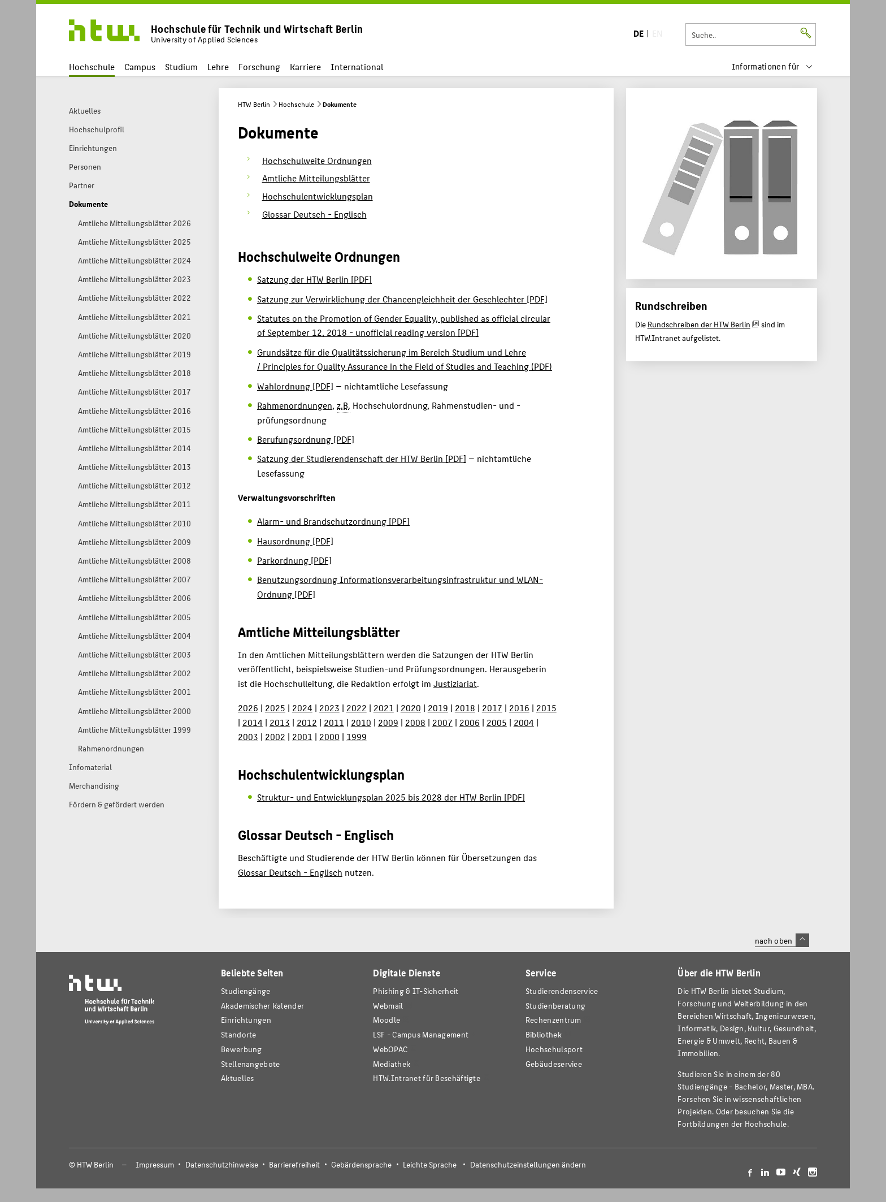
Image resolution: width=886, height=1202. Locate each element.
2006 (469, 722)
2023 (329, 708)
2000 (329, 736)
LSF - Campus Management (420, 1034)
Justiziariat (455, 683)
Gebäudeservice (553, 1064)
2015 (546, 708)
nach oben (782, 940)
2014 (252, 722)
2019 (438, 708)
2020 (411, 708)
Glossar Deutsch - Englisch (290, 872)
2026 (248, 708)
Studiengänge (246, 991)
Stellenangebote (250, 1064)
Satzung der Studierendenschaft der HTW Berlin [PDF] (361, 458)
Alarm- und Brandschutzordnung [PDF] (333, 521)
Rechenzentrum (553, 1020)
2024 (302, 708)
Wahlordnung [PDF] (295, 386)
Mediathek (391, 1064)
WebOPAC (390, 1049)
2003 (248, 736)
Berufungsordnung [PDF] (305, 439)
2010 (361, 722)
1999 (356, 736)
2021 (383, 708)
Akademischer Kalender (262, 1005)
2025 (275, 708)
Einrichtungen (246, 1020)
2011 (334, 722)
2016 (519, 708)
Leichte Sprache (430, 1164)
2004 (524, 722)
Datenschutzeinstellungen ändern (528, 1164)
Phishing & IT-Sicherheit (415, 991)
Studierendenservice (561, 991)
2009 (388, 722)
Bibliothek (543, 1034)
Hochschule (92, 66)
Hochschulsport (554, 1049)
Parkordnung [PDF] (294, 560)
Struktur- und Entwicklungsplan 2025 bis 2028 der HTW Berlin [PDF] (391, 797)
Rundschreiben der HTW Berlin (699, 324)
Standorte (239, 1034)
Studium (181, 66)
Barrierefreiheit (294, 1164)
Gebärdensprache (361, 1164)
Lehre (218, 66)
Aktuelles (237, 1078)
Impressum (155, 1164)
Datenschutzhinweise (221, 1164)
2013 (280, 722)
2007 (442, 722)
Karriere (305, 66)
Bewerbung (241, 1049)
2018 (465, 708)
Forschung (259, 66)
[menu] (772, 66)
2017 (492, 708)
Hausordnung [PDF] (295, 541)
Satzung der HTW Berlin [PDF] (314, 279)
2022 (356, 708)
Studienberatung (555, 1005)
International (357, 66)
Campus (139, 66)
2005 (497, 722)
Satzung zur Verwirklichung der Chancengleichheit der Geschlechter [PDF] (402, 299)
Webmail (388, 1005)
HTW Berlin (254, 104)
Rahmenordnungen (294, 405)
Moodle (386, 1020)
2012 (307, 722)
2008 (415, 722)
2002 (275, 736)
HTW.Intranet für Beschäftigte (426, 1078)
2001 (302, 736)
